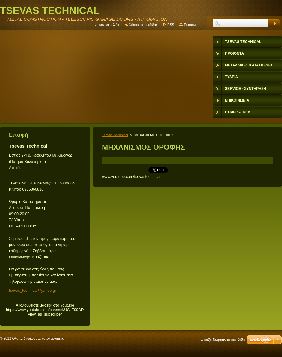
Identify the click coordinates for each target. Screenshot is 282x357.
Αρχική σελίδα (109, 24)
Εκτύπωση (192, 24)
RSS (170, 24)
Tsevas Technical (115, 135)
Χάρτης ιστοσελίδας (143, 24)
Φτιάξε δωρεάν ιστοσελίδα (222, 339)
